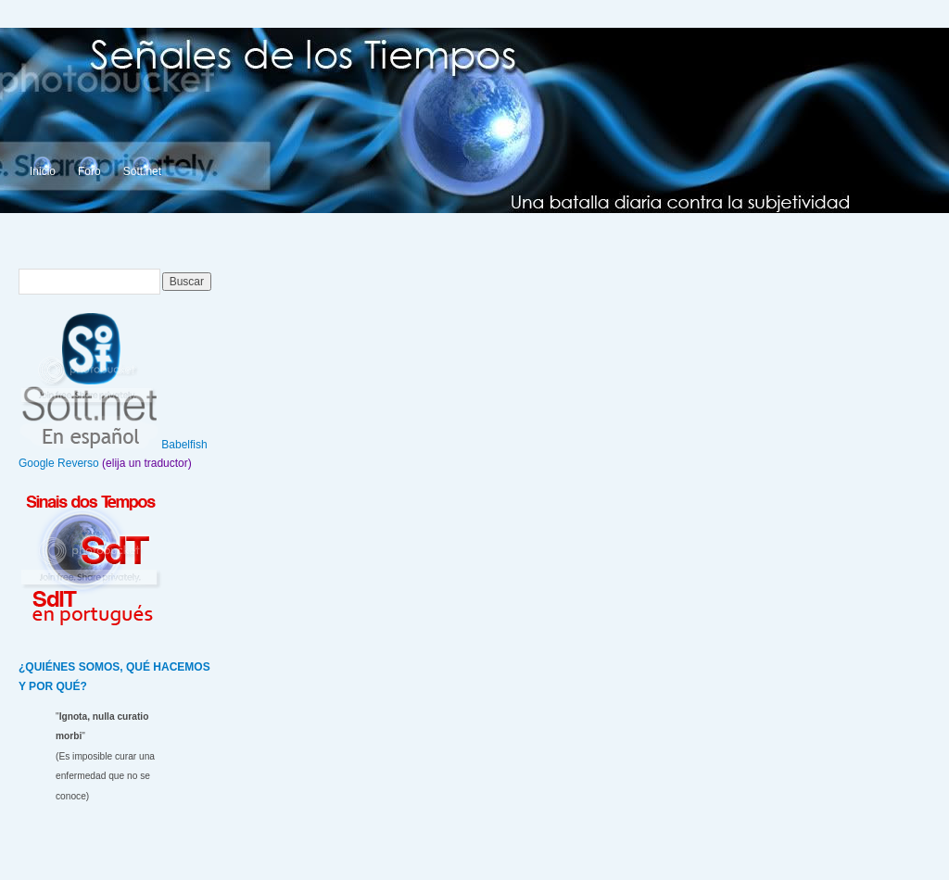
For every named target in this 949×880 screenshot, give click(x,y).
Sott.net (142, 171)
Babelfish (184, 444)
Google (37, 463)
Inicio (43, 171)
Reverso (78, 463)
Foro (89, 171)
